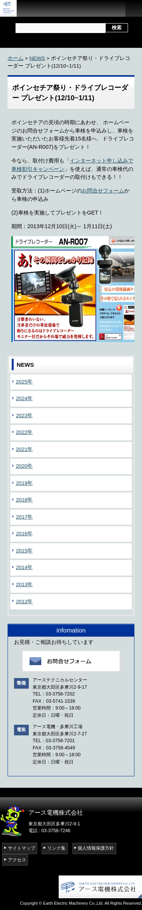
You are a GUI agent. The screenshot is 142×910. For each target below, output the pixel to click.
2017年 (24, 517)
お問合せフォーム (103, 191)
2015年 (24, 551)
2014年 (24, 567)
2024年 (24, 398)
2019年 (24, 483)
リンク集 (56, 848)
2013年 (24, 584)
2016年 (24, 533)
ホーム (15, 58)
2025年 (24, 382)
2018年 (24, 500)
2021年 (24, 449)
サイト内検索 (15, 25)
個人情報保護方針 (96, 848)
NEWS (37, 58)
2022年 (24, 432)
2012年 (24, 601)
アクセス (17, 860)
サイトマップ (21, 848)
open (133, 8)
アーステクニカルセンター (11, 8)
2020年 (24, 466)
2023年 (24, 415)
